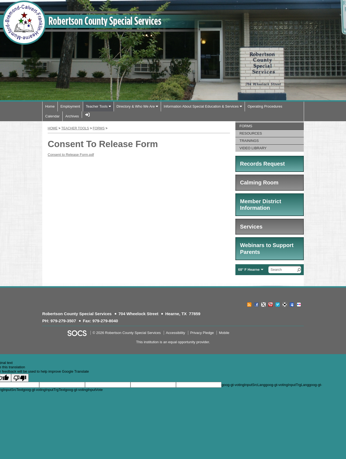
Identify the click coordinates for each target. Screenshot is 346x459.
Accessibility (175, 333)
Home (52, 128)
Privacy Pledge (202, 333)
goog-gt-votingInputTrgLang (287, 385)
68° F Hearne (249, 270)
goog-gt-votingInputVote (84, 390)
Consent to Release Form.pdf (71, 155)
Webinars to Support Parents (266, 248)
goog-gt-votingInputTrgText (44, 390)
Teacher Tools (75, 128)
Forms (99, 128)
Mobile (224, 333)
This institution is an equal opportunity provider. (173, 342)
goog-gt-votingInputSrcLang (243, 385)
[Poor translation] (20, 378)
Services (251, 227)
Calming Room (259, 183)
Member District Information (260, 204)
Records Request (262, 164)
